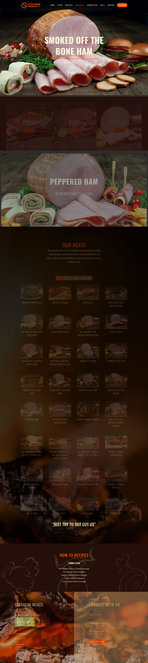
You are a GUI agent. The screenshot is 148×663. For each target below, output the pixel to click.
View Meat (29, 131)
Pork (29, 123)
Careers (110, 5)
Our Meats (79, 5)
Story (60, 5)
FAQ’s (102, 5)
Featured (122, 5)
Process (69, 5)
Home (52, 5)
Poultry (118, 123)
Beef (74, 123)
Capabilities (92, 5)
